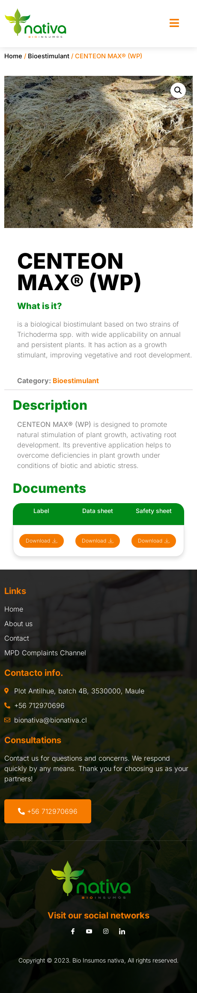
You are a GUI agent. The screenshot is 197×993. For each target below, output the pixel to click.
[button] (178, 90)
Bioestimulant (48, 56)
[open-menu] (174, 23)
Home (13, 56)
